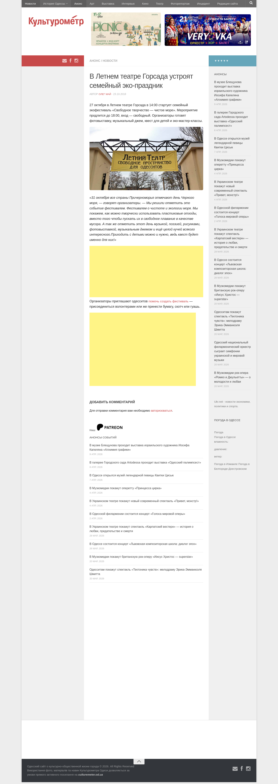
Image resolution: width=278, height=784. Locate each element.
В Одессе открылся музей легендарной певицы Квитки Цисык (131, 477)
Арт (87, 4)
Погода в (225, 438)
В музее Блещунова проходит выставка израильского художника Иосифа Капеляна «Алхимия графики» (231, 92)
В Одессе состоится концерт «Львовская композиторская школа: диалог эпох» (143, 545)
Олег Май (105, 95)
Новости (30, 4)
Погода (218, 434)
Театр (147, 4)
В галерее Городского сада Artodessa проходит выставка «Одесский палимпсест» (145, 464)
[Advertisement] (146, 273)
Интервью (119, 4)
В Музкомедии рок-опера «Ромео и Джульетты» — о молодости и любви (232, 379)
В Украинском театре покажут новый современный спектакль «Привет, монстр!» (144, 502)
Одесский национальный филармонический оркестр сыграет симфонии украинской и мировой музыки (232, 353)
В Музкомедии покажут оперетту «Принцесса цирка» (125, 489)
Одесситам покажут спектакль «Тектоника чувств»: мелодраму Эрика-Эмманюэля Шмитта (229, 322)
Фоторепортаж (166, 4)
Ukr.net (218, 403)
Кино (134, 4)
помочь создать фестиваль (169, 303)
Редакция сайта (210, 4)
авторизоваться (161, 412)
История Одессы (52, 4)
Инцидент (187, 4)
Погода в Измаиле (225, 465)
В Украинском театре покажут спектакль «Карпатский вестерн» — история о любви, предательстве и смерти (231, 240)
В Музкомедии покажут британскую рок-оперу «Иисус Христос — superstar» (141, 558)
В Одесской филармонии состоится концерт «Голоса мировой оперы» (137, 515)
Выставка (101, 4)
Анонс (75, 4)
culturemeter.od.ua (90, 776)
